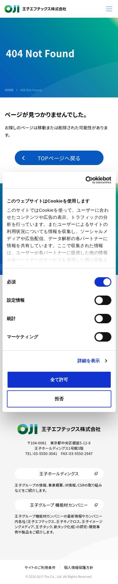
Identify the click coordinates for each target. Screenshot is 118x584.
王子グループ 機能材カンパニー (59, 505)
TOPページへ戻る (59, 158)
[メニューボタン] (109, 9)
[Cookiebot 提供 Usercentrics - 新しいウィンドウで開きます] (85, 180)
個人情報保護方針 (78, 567)
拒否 (59, 398)
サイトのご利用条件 (40, 567)
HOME (9, 90)
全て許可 (59, 379)
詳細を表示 (88, 360)
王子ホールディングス (59, 474)
